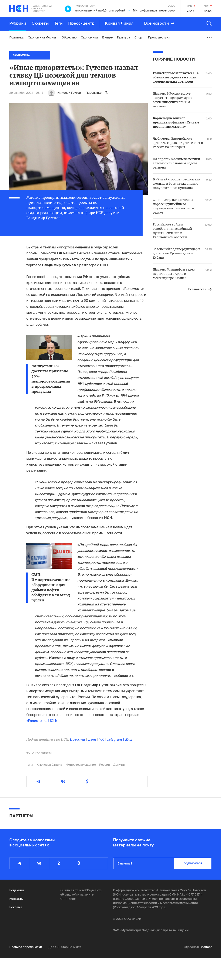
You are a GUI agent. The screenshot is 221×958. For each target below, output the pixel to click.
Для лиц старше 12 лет (64, 947)
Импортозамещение (80, 765)
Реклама (15, 907)
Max (128, 739)
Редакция (16, 890)
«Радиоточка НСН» (42, 720)
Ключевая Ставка (49, 765)
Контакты (16, 899)
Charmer (206, 947)
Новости (77, 739)
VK (101, 739)
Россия (104, 765)
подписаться (193, 863)
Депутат (119, 765)
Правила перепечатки (25, 947)
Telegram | (116, 739)
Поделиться (97, 93)
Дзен (92, 739)
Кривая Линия (119, 23)
